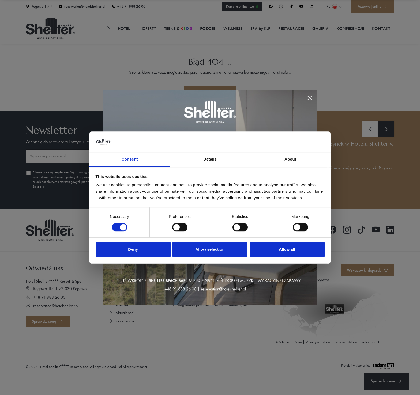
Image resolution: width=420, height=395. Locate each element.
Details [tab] (210, 159)
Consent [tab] (130, 159)
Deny (133, 249)
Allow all (287, 249)
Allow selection (209, 249)
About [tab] (290, 159)
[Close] (309, 98)
